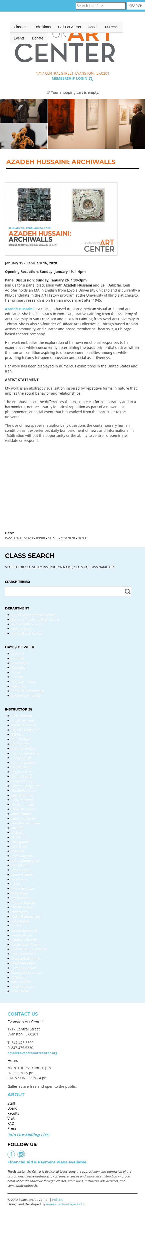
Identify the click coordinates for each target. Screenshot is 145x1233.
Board (13, 1108)
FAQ (11, 1123)
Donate (37, 38)
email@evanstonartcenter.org (32, 1053)
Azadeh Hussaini (19, 308)
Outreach (112, 27)
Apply (126, 591)
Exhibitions (42, 27)
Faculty (13, 1113)
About (93, 27)
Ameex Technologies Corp (65, 1204)
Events (19, 38)
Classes (20, 27)
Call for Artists (69, 27)
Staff (11, 1103)
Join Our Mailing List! (28, 1134)
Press (12, 1128)
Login (81, 78)
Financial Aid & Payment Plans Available (47, 1162)
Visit (11, 1118)
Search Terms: (17, 581)
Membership (63, 78)
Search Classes (126, 43)
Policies (57, 1199)
